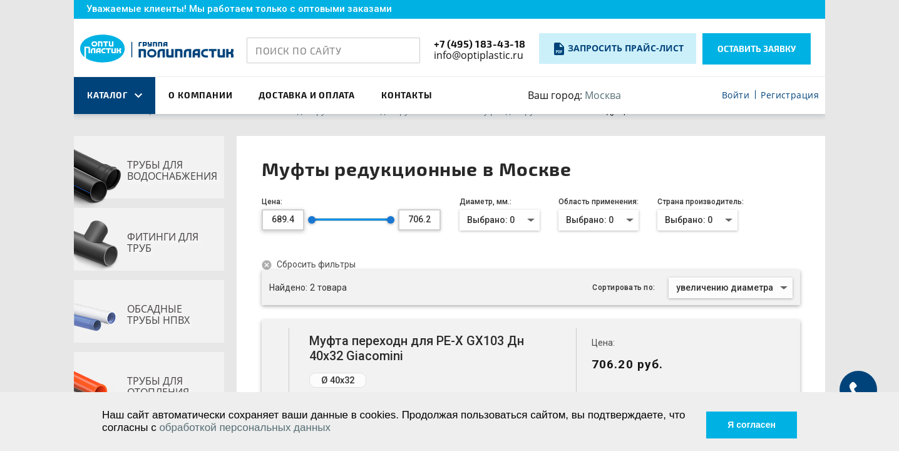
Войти (735, 95)
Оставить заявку (756, 48)
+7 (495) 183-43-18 (480, 43)
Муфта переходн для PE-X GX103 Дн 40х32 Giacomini (416, 348)
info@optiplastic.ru (478, 55)
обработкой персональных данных (264, 427)
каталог (114, 95)
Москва (603, 95)
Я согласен (743, 421)
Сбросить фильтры (315, 264)
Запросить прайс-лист (626, 48)
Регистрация (790, 95)
